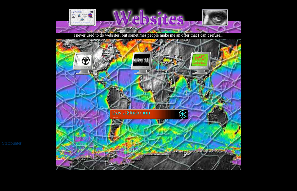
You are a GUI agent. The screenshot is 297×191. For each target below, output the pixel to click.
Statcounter (11, 143)
